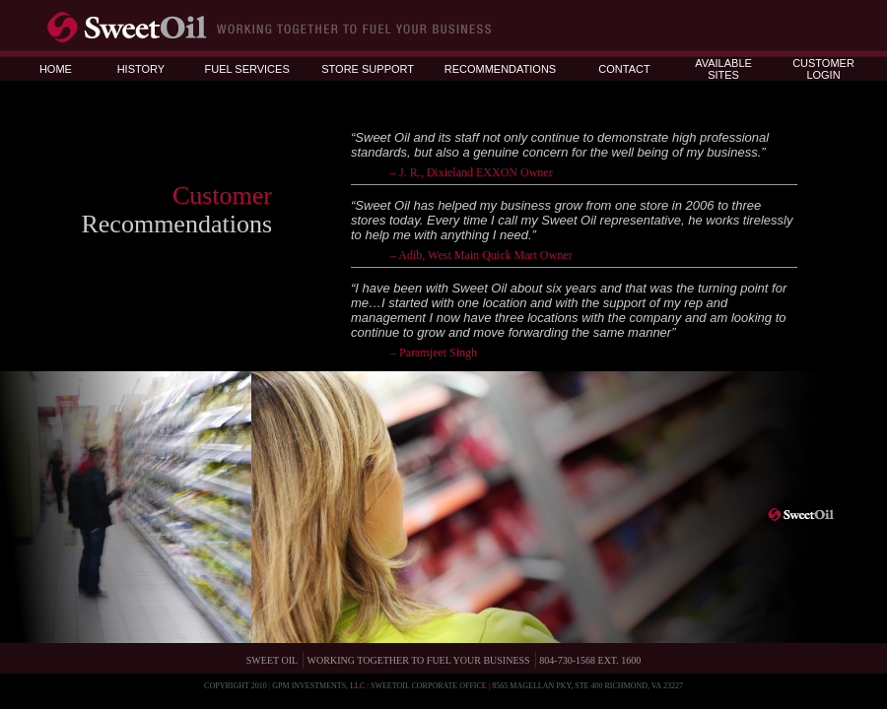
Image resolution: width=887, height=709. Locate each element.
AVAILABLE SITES (723, 69)
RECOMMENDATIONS (500, 69)
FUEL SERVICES (247, 69)
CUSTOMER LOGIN (823, 69)
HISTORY (141, 69)
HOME (55, 69)
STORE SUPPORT (367, 69)
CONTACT (623, 69)
